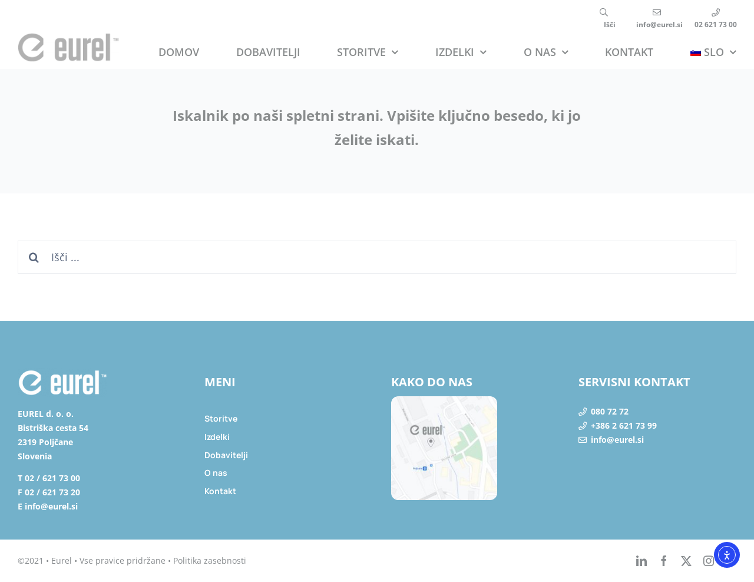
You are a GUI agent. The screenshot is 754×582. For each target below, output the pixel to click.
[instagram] (708, 560)
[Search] (34, 257)
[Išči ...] (377, 257)
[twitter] (686, 560)
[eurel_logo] (68, 37)
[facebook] (664, 560)
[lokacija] (444, 400)
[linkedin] (641, 560)
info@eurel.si (617, 439)
